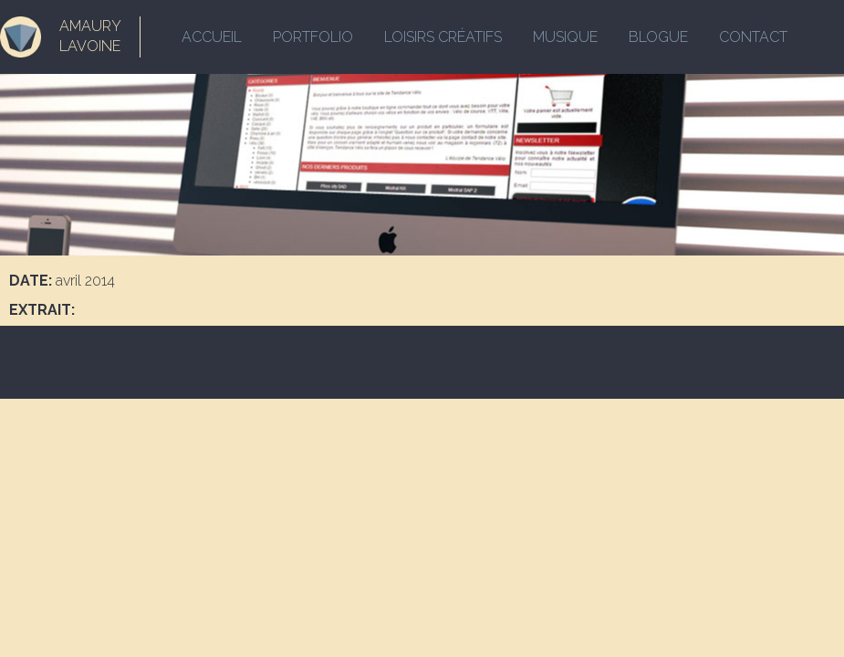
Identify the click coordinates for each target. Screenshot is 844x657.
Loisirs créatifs (443, 37)
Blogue (658, 37)
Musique (565, 37)
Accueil (212, 37)
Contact (753, 37)
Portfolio (313, 37)
